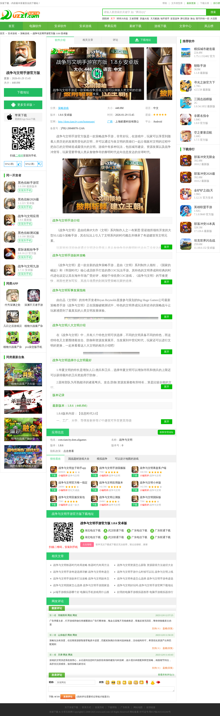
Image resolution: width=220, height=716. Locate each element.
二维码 (19, 155)
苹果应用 (110, 26)
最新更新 (191, 3)
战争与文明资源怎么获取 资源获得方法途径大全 (145, 565)
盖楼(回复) (168, 628)
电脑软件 (35, 26)
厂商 (110, 121)
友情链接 (150, 707)
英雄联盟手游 (203, 207)
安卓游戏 (85, 26)
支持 (156, 628)
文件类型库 (177, 3)
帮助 (164, 3)
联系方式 (86, 707)
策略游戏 (24, 33)
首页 (11, 26)
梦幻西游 (184, 18)
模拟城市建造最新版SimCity (204, 49)
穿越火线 (144, 18)
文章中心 (185, 26)
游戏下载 (160, 26)
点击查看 (68, 451)
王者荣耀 (133, 18)
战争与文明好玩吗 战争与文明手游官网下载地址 (145, 585)
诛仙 (192, 18)
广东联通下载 (163, 530)
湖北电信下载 (93, 530)
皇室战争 (174, 18)
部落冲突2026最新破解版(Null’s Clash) (204, 173)
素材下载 (135, 26)
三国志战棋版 (203, 99)
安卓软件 (60, 26)
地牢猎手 (164, 18)
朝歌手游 (200, 65)
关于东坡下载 (71, 707)
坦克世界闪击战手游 (204, 240)
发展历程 (99, 707)
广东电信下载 (139, 530)
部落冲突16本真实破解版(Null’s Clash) (204, 224)
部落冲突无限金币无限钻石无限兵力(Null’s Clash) (204, 157)
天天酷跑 (154, 18)
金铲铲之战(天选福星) (203, 190)
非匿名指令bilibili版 (201, 116)
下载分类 (204, 3)
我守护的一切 (202, 18)
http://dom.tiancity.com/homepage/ (76, 121)
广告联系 (125, 707)
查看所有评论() (166, 674)
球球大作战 (122, 18)
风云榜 (208, 26)
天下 (113, 18)
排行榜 (216, 3)
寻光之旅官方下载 (204, 82)
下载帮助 (112, 707)
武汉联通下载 (116, 530)
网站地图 (138, 707)
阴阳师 (105, 18)
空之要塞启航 (203, 132)
